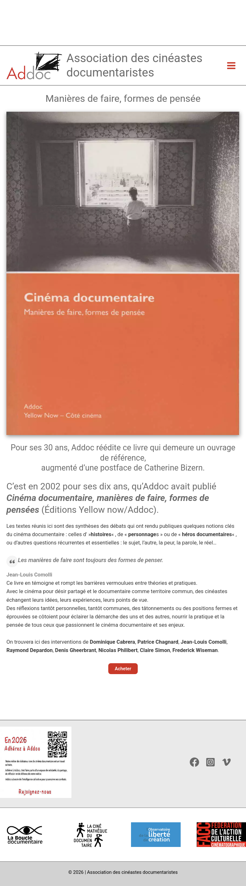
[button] (122, 682)
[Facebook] (194, 762)
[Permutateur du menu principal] (231, 78)
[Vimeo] (226, 762)
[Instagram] (210, 762)
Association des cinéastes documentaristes (140, 78)
